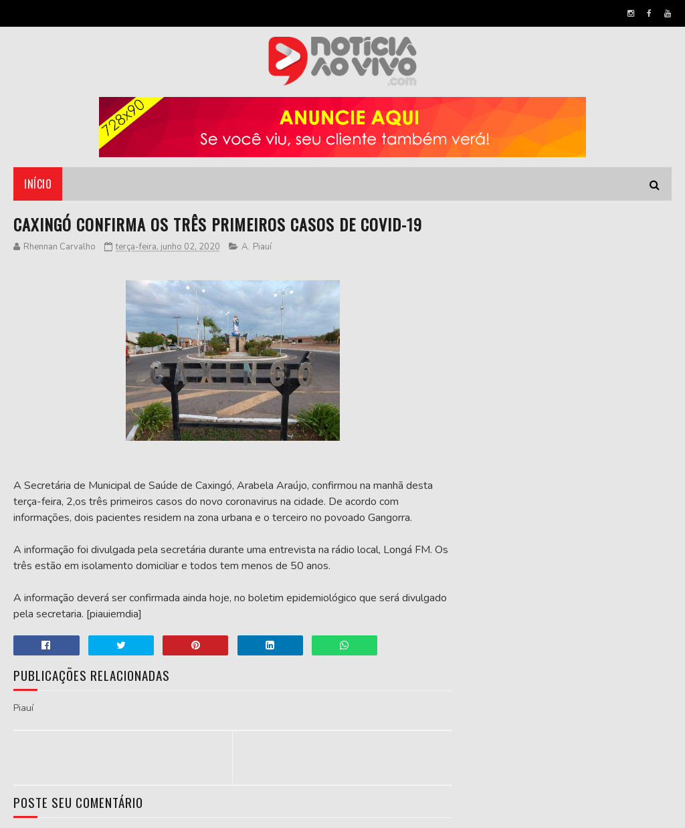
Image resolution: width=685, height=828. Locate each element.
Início (38, 184)
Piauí (262, 247)
